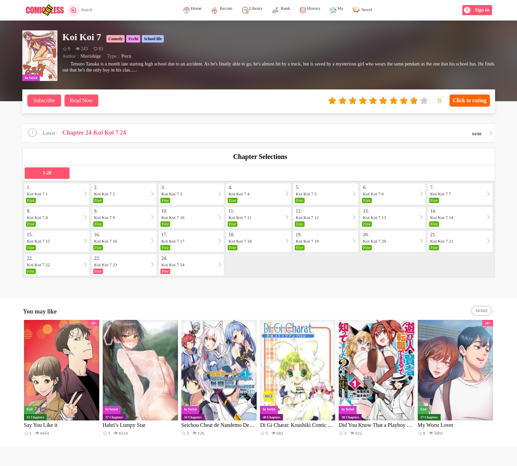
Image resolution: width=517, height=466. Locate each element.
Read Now (81, 100)
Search (82, 10)
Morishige (90, 56)
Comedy (115, 38)
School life (153, 38)
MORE (481, 312)
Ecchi (133, 38)
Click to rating (470, 100)
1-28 (47, 173)
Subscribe (44, 100)
